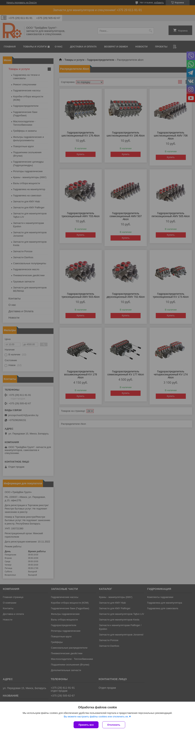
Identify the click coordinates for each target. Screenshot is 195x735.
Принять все (86, 724)
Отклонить (113, 724)
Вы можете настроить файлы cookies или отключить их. (96, 716)
